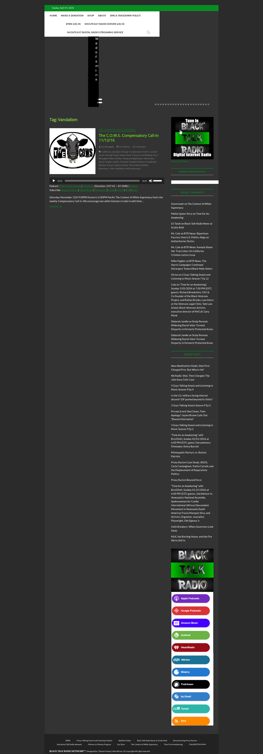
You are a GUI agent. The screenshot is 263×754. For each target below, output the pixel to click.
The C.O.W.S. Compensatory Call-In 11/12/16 (129, 129)
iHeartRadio (86, 181)
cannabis (116, 143)
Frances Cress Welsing (142, 147)
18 (198, 96)
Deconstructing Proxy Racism (185, 732)
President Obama (137, 153)
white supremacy (133, 160)
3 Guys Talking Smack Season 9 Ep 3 (191, 397)
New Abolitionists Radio (110, 66)
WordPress (117, 743)
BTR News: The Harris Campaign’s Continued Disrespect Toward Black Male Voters (192, 256)
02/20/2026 (195, 85)
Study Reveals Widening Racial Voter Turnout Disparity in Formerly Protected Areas (192, 317)
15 (191, 96)
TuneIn (120, 181)
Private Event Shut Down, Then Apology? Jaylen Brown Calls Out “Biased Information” (196, 73)
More (135, 181)
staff (52, 85)
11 (181, 96)
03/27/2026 (151, 85)
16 (193, 96)
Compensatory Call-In (139, 143)
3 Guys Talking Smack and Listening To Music (94, 732)
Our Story (121, 736)
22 (208, 96)
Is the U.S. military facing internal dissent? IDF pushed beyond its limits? (153, 73)
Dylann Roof (125, 147)
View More (55, 94)
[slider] (102, 172)
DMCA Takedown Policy (145, 15)
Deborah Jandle (179, 313)
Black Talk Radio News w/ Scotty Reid (152, 732)
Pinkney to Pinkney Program (99, 736)
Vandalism (119, 160)
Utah (112, 160)
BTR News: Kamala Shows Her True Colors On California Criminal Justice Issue (192, 242)
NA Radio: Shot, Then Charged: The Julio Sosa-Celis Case (107, 75)
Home (73, 15)
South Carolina (121, 157)
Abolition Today (124, 732)
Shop (111, 15)
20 (203, 96)
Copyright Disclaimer (197, 736)
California (106, 143)
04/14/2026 (64, 85)
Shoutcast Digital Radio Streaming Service (147, 23)
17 (196, 96)
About (122, 15)
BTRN (193, 61)
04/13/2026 (108, 85)
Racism (110, 157)
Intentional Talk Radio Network (69, 736)
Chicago (124, 143)
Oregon (108, 153)
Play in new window (70, 177)
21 (206, 96)
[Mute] (150, 172)
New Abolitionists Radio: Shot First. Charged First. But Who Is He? (66, 73)
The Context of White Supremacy (117, 121)
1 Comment (139, 138)
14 (188, 96)
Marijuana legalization (133, 150)
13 (186, 96)
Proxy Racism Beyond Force (186, 471)
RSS (128, 181)
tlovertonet (177, 195)
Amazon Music (69, 181)
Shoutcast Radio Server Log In (95, 23)
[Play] (54, 172)
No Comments (56, 89)
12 (183, 96)
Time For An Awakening (173, 736)
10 (178, 96)
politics (116, 153)
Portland (124, 153)
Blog (56, 58)
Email (111, 181)
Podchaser (100, 181)
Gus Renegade (106, 138)
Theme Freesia (104, 743)
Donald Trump (112, 147)
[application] (106, 172)
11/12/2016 (123, 138)
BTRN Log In (172, 15)
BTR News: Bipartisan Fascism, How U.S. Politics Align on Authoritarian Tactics (190, 229)
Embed (133, 177)
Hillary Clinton (115, 150)
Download (88, 177)
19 (201, 96)
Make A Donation (92, 15)
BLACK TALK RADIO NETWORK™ (67, 742)
